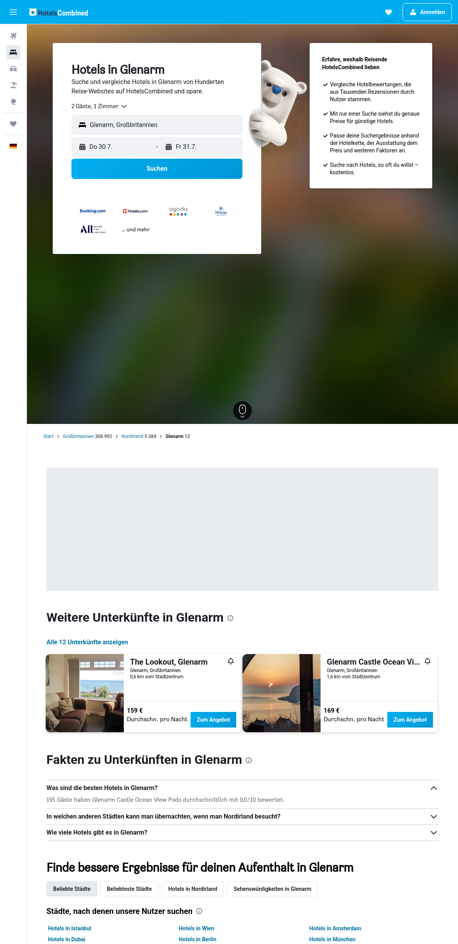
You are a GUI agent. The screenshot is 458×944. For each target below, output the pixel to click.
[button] (13, 12)
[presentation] (230, 618)
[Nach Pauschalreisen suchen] (13, 85)
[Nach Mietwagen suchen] (13, 69)
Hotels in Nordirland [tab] (192, 889)
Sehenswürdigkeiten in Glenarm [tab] (272, 889)
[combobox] (99, 106)
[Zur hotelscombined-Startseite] (58, 12)
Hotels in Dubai (67, 939)
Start (48, 436)
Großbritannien (78, 436)
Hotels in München (332, 939)
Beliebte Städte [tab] (72, 889)
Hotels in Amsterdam (335, 928)
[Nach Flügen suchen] (13, 36)
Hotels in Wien (196, 928)
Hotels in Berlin (197, 939)
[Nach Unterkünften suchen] (13, 52)
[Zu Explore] (13, 101)
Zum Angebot (213, 720)
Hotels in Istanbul (69, 928)
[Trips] (13, 124)
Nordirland (132, 436)
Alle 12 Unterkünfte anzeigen (87, 642)
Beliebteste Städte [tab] (129, 889)
